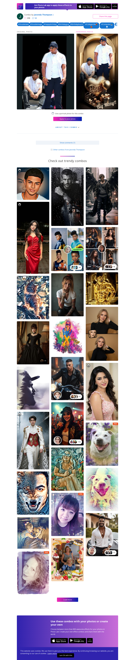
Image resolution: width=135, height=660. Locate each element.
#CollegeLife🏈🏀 (91, 25)
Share (105, 16)
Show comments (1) (67, 143)
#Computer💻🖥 (107, 25)
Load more (67, 600)
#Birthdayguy (63, 24)
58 (34, 18)
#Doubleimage (36, 24)
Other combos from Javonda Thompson (67, 149)
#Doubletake (23, 24)
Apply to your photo (68, 119)
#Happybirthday (50, 24)
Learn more (52, 653)
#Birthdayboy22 (76, 24)
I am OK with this (65, 655)
